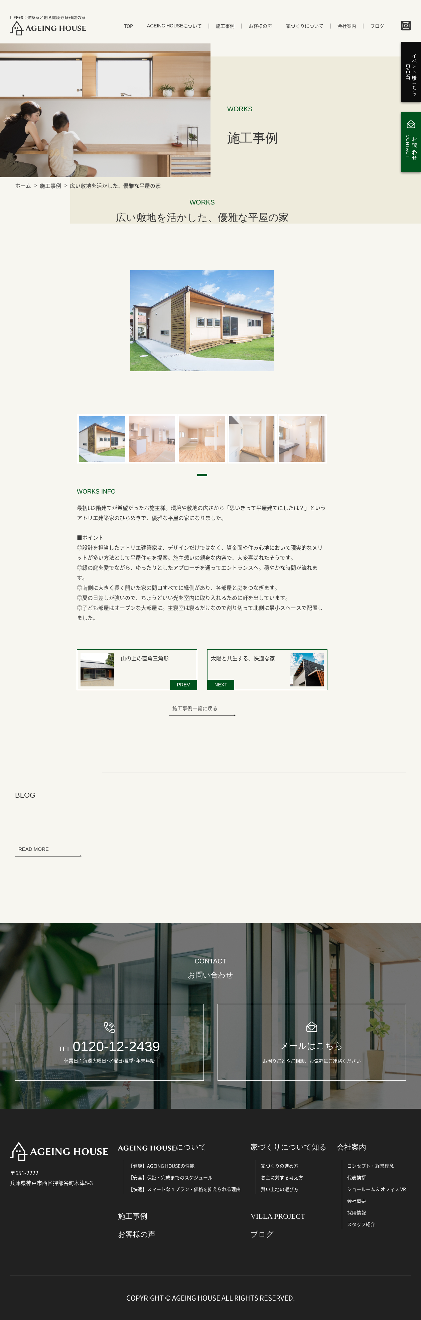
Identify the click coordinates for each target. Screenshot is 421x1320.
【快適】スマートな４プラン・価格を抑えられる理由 (184, 1189)
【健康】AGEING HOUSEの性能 (161, 1165)
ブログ (377, 25)
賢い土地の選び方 (279, 1189)
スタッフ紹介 (361, 1224)
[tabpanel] (102, 439)
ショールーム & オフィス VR (376, 1189)
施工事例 (225, 25)
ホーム (23, 185)
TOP (128, 25)
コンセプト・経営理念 (370, 1165)
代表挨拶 (356, 1177)
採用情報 (356, 1212)
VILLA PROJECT (278, 1216)
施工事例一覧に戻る (195, 708)
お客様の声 (260, 25)
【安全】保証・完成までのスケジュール (170, 1177)
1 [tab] (202, 475)
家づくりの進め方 (279, 1165)
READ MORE (33, 849)
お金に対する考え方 (282, 1177)
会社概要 (356, 1200)
